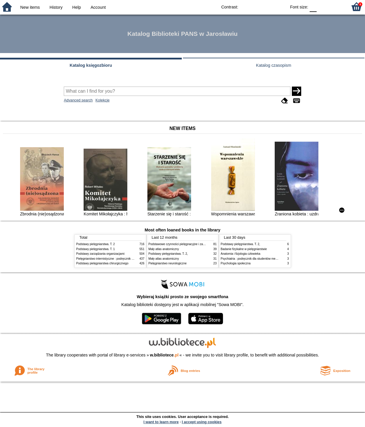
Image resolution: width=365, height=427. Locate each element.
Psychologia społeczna (236, 263)
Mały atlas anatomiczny (164, 249)
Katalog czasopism (273, 65)
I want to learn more (161, 422)
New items (30, 7)
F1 (323, 6)
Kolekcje (103, 100)
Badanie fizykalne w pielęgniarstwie (244, 249)
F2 (336, 6)
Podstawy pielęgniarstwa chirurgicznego (102, 263)
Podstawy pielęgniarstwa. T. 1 (95, 249)
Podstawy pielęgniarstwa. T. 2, (168, 253)
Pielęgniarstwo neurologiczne (168, 263)
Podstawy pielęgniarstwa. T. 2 (95, 244)
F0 (313, 6)
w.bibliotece (164, 355)
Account (98, 7)
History (56, 7)
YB (268, 6)
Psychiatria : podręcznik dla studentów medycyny (253, 258)
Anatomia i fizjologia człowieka (240, 253)
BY (280, 6)
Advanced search (78, 100)
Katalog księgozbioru (91, 65)
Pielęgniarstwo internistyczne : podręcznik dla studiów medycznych (119, 258)
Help (76, 7)
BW (256, 6)
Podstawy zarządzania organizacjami (100, 253)
